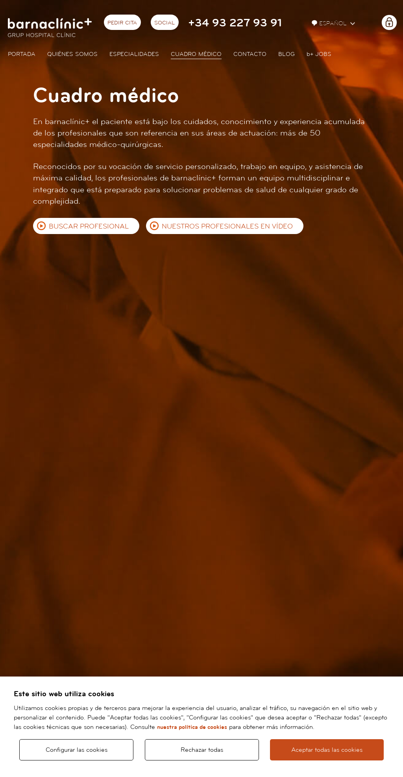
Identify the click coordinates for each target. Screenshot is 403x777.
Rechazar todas (202, 750)
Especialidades (134, 54)
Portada (21, 54)
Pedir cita (122, 22)
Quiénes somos (72, 54)
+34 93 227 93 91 (235, 23)
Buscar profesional (89, 226)
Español (330, 23)
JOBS (319, 54)
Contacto (249, 54)
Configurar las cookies (76, 750)
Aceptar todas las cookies (326, 750)
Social (164, 22)
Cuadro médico (196, 54)
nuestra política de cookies (192, 727)
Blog (286, 54)
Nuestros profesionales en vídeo (227, 226)
